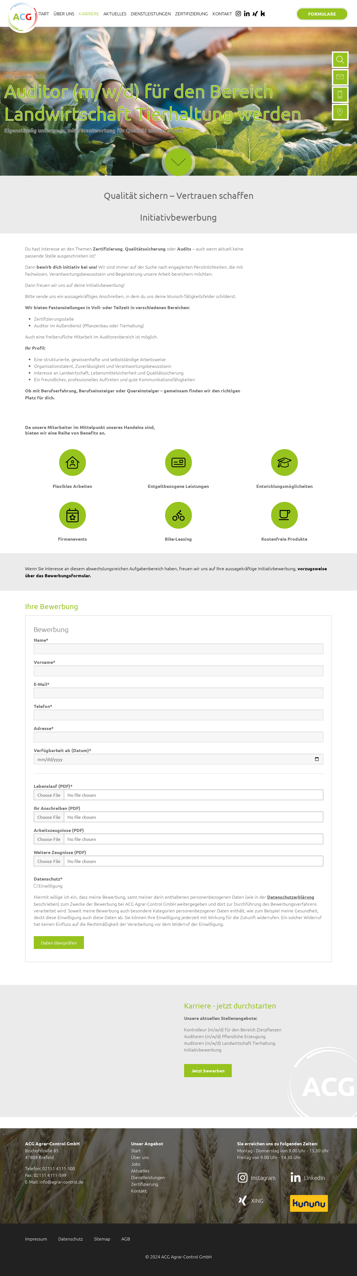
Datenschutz (48, 879)
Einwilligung (48, 886)
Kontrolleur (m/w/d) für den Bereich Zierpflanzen (232, 1029)
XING (257, 1200)
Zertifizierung (144, 1184)
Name (41, 640)
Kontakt (139, 1190)
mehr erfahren (178, 143)
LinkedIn (314, 1177)
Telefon (43, 706)
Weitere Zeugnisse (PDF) (60, 852)
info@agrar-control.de (61, 1182)
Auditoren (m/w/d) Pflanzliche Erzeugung (225, 1036)
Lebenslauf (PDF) (53, 786)
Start (136, 1150)
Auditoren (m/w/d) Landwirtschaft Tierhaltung (229, 1043)
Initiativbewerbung (202, 1049)
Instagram (263, 1177)
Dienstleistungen (148, 1177)
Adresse (44, 728)
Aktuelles (140, 1170)
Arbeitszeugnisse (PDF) (59, 830)
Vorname (44, 662)
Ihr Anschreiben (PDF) (57, 808)
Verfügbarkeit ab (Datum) (62, 750)
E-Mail (41, 684)
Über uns (140, 1157)
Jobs (135, 1164)
